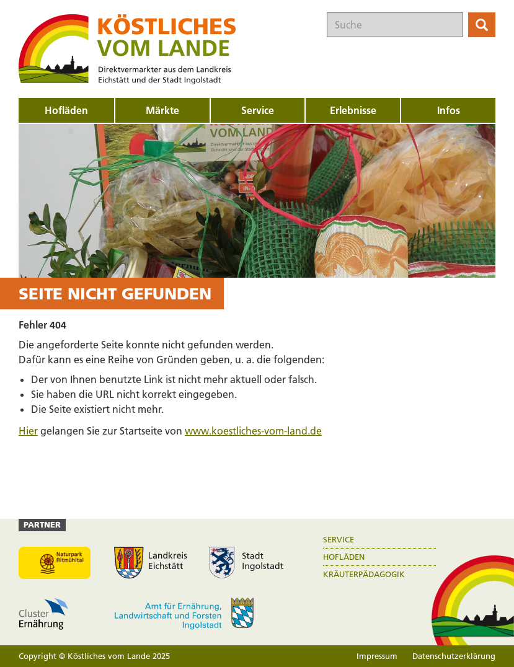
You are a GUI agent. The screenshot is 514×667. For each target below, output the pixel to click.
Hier (28, 431)
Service (338, 540)
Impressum (377, 656)
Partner (42, 524)
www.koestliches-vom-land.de (253, 431)
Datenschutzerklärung (453, 656)
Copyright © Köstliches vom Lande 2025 (94, 656)
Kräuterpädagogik (364, 574)
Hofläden (344, 557)
